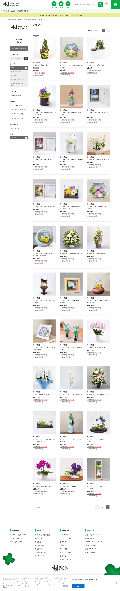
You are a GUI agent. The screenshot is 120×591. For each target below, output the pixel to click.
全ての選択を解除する (19, 48)
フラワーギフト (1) (15, 72)
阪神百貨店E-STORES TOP (11, 5)
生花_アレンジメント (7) (17, 79)
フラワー (13, 68)
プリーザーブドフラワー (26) (17, 84)
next (108, 507)
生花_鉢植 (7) (14, 75)
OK (78, 586)
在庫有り (13, 137)
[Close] (117, 583)
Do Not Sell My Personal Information (84, 579)
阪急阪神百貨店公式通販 (14, 20)
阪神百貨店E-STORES (30, 20)
